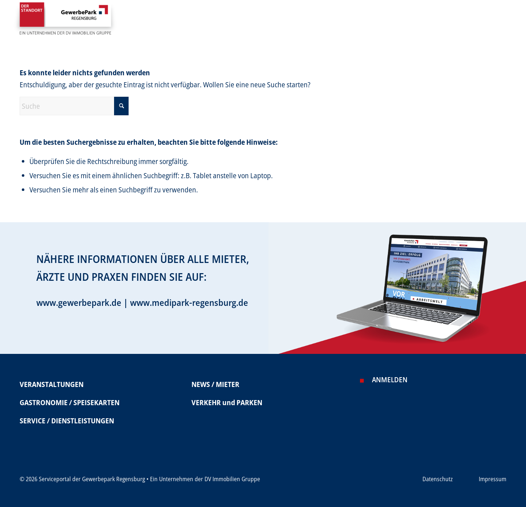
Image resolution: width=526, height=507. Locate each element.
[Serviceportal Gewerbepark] (65, 21)
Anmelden (390, 379)
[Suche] (74, 106)
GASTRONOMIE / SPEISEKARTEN (70, 402)
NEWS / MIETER (215, 384)
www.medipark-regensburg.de (189, 302)
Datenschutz (437, 479)
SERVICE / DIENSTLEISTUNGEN (67, 421)
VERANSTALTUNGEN (52, 384)
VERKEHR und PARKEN (226, 402)
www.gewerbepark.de (78, 302)
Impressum (492, 479)
